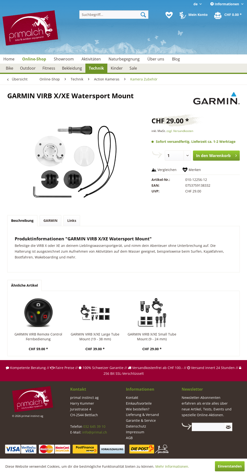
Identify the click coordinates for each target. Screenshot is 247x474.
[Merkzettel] (169, 15)
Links (71, 220)
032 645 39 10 (94, 426)
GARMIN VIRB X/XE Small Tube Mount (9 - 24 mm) (152, 336)
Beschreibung (22, 220)
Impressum (135, 432)
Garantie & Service (141, 420)
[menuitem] (114, 14)
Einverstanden (230, 466)
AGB (129, 437)
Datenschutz (136, 426)
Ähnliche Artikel (24, 285)
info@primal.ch (94, 432)
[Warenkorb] (228, 15)
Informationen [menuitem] (225, 4)
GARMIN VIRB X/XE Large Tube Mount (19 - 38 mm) (95, 336)
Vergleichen (167, 169)
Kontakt (132, 397)
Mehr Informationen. (172, 466)
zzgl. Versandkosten (179, 131)
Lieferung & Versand (142, 414)
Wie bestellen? (137, 409)
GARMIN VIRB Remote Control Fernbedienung (38, 336)
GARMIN (50, 220)
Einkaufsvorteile (139, 403)
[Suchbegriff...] (114, 14)
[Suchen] (143, 14)
